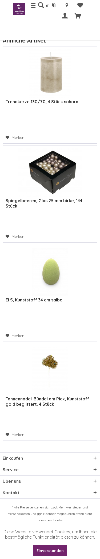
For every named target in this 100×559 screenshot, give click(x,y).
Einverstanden (50, 550)
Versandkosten (19, 514)
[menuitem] (40, 5)
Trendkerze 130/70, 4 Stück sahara (42, 101)
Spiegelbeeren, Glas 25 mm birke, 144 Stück (44, 203)
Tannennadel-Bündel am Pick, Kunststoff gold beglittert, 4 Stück (47, 401)
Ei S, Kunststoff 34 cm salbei (34, 300)
